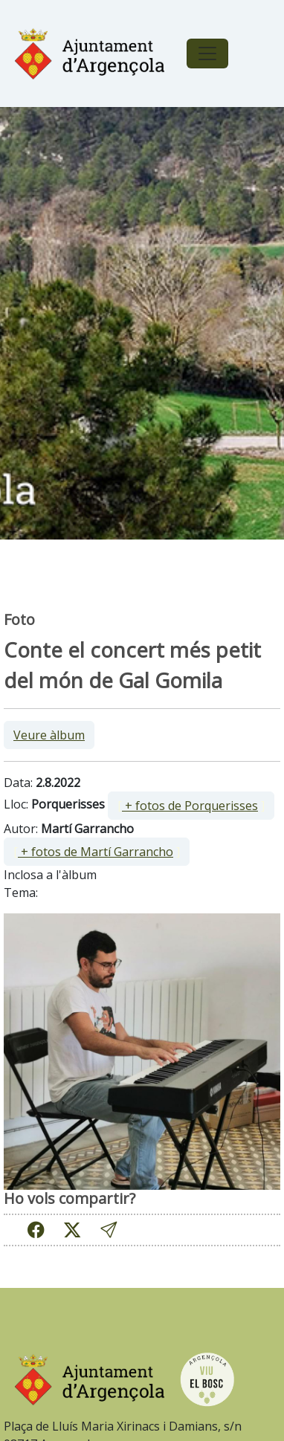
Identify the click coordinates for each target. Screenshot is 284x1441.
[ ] (191, 805)
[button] (108, 1229)
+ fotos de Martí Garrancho (95, 851)
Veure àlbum (49, 735)
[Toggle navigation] (207, 53)
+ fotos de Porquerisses (190, 805)
